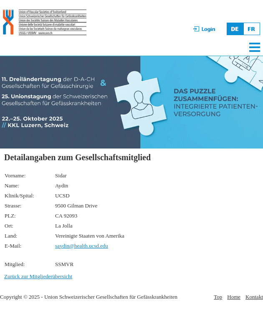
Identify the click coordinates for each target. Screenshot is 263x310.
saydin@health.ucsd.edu (81, 246)
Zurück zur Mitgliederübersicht (38, 276)
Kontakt (254, 297)
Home (233, 297)
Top (218, 297)
